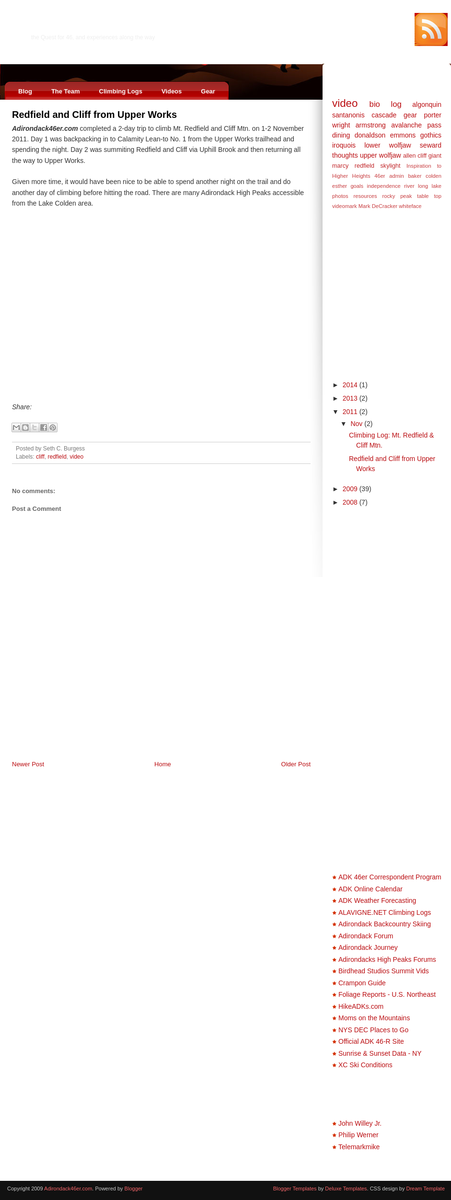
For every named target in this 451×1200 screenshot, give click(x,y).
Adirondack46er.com (79, 27)
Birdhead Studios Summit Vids (383, 971)
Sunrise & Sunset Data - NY (380, 1053)
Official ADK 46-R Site (371, 1041)
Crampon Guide (362, 983)
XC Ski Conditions (365, 1065)
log (396, 104)
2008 (351, 502)
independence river (390, 186)
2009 (351, 489)
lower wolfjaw (387, 145)
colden (433, 176)
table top (429, 196)
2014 (351, 385)
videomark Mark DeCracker (364, 206)
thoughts (345, 155)
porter (432, 115)
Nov (357, 423)
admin (396, 176)
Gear (208, 91)
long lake (429, 186)
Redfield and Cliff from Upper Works (94, 114)
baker (414, 176)
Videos (172, 91)
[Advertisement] (124, 738)
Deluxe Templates (346, 1188)
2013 (351, 398)
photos (340, 196)
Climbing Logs (120, 91)
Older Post (296, 764)
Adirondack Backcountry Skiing (384, 924)
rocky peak (397, 196)
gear (410, 115)
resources (365, 196)
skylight (391, 165)
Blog (25, 91)
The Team (65, 91)
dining (341, 135)
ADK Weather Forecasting (377, 900)
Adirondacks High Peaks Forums (387, 959)
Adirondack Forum (365, 936)
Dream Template (425, 1188)
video (77, 456)
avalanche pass (416, 125)
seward (430, 145)
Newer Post (28, 764)
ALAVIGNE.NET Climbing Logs (384, 912)
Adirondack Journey (368, 947)
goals (356, 186)
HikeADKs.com (360, 1006)
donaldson (370, 135)
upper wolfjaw (380, 155)
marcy (340, 165)
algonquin (426, 104)
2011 (351, 411)
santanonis (348, 115)
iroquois (344, 145)
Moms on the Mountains (374, 1018)
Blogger (134, 1188)
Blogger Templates (295, 1188)
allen (409, 155)
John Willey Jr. (360, 1123)
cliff (40, 456)
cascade (383, 115)
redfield (57, 456)
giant (434, 155)
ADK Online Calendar (370, 889)
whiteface (410, 206)
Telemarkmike (359, 1147)
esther (339, 186)
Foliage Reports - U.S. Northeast (387, 994)
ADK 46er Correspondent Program (389, 877)
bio (375, 104)
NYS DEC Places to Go (373, 1030)
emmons (403, 135)
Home (162, 764)
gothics (430, 135)
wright (341, 125)
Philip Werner (358, 1135)
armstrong (371, 125)
